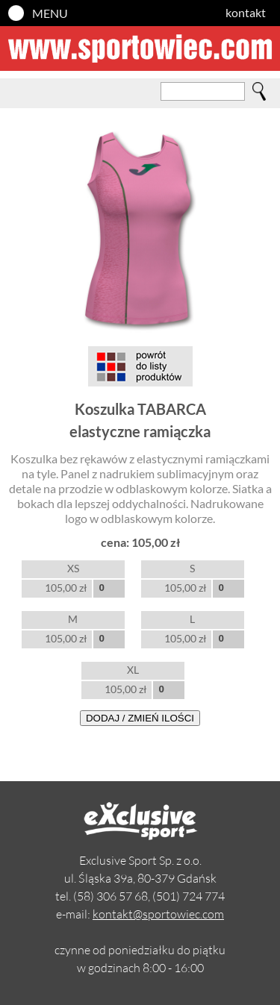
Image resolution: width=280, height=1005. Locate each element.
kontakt (245, 12)
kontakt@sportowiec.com (158, 914)
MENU (50, 13)
